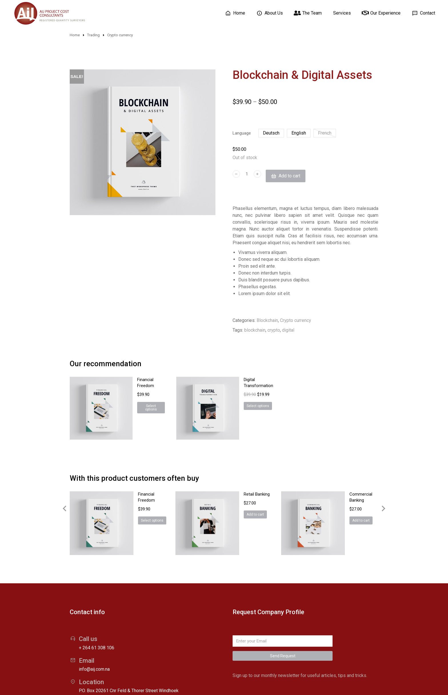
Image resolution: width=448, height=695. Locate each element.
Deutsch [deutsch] (271, 134)
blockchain (254, 331)
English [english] (298, 134)
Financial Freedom (130, 380)
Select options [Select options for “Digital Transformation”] (233, 401)
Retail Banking (231, 463)
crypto (273, 331)
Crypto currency (295, 321)
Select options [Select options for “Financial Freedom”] (126, 401)
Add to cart (289, 177)
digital (288, 331)
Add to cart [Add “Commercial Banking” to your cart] (335, 484)
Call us (88, 576)
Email (86, 598)
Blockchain (267, 321)
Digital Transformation (240, 380)
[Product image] (87, 395)
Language (242, 133)
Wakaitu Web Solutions (201, 682)
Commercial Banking (343, 463)
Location (91, 619)
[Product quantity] (247, 176)
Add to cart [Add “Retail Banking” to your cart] (230, 484)
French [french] (324, 134)
